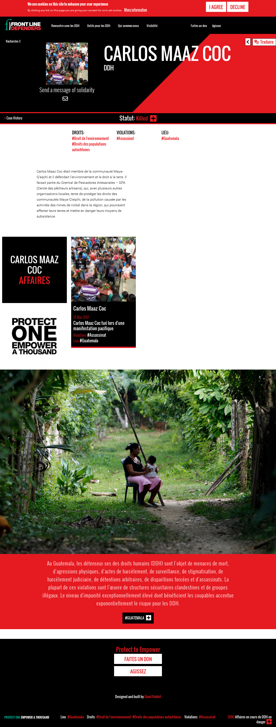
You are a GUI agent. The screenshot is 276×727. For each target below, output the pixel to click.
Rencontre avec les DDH (65, 25)
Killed (141, 118)
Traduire (267, 42)
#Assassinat (125, 138)
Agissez (216, 26)
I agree (216, 6)
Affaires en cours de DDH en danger (250, 719)
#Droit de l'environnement (90, 138)
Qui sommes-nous (128, 25)
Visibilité (152, 25)
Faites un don (199, 26)
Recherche (13, 40)
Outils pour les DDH (98, 25)
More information (135, 9)
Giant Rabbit (152, 696)
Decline (237, 6)
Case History (15, 118)
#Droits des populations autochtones (89, 146)
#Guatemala (170, 138)
